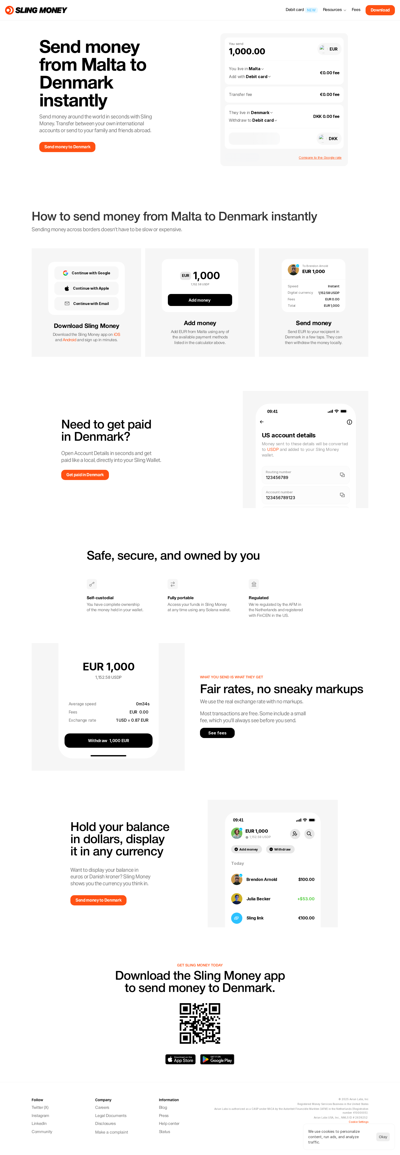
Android (69, 340)
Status (164, 1132)
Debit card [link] (295, 10)
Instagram (41, 1116)
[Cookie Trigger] (358, 1122)
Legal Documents (110, 1116)
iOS (117, 335)
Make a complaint (111, 1132)
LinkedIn (39, 1124)
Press (164, 1116)
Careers (102, 1108)
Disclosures (105, 1124)
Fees (356, 10)
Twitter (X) (40, 1108)
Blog (163, 1108)
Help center (169, 1124)
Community (42, 1132)
